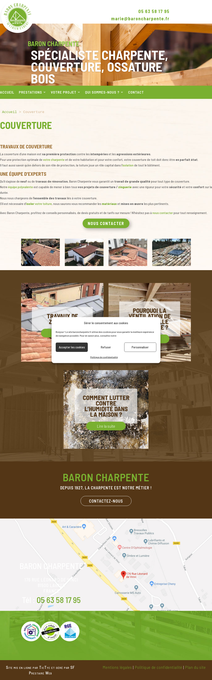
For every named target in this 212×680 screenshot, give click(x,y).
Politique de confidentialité (104, 357)
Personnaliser (140, 347)
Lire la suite (106, 426)
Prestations (30, 92)
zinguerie (125, 187)
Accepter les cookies (72, 347)
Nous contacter (106, 223)
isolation (128, 165)
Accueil (7, 92)
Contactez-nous (106, 500)
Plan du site (195, 667)
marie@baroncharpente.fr (140, 18)
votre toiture (39, 204)
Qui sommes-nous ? (102, 92)
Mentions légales (117, 667)
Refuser (106, 347)
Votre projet (63, 92)
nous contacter (162, 213)
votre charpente (54, 159)
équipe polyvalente (20, 187)
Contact (136, 92)
